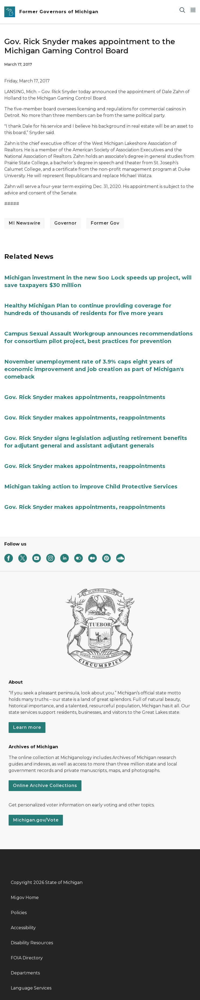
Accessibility (23, 927)
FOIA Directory (27, 957)
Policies (19, 912)
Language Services (31, 988)
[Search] (182, 9)
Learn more (27, 727)
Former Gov (105, 223)
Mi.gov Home (25, 897)
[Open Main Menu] (193, 9)
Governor (65, 223)
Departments (25, 972)
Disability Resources (32, 942)
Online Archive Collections (45, 785)
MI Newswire (24, 223)
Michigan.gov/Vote (36, 820)
